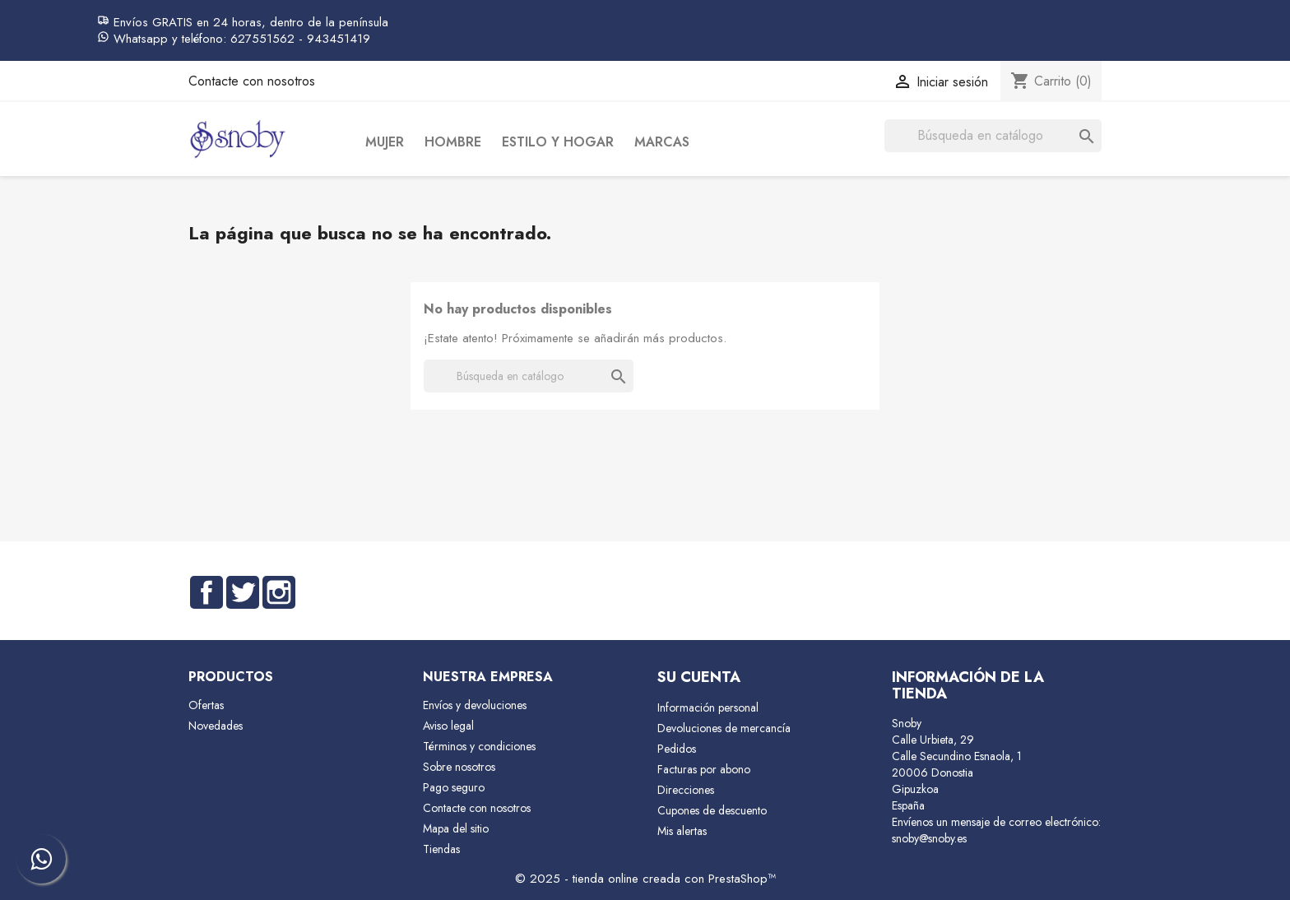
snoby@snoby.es (929, 838)
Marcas (661, 141)
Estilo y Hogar (558, 141)
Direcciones (685, 790)
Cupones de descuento (712, 810)
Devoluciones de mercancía (724, 728)
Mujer (384, 141)
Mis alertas (682, 831)
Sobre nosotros (459, 767)
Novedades (215, 725)
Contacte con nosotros (251, 81)
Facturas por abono (703, 769)
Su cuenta (698, 677)
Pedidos (676, 748)
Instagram (278, 592)
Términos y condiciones (479, 746)
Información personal (708, 707)
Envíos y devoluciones (475, 705)
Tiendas (441, 849)
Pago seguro (454, 787)
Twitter (242, 592)
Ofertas (206, 705)
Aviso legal (448, 725)
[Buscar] (993, 135)
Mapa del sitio (456, 828)
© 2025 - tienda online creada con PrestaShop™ (645, 879)
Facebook (206, 592)
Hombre (453, 141)
